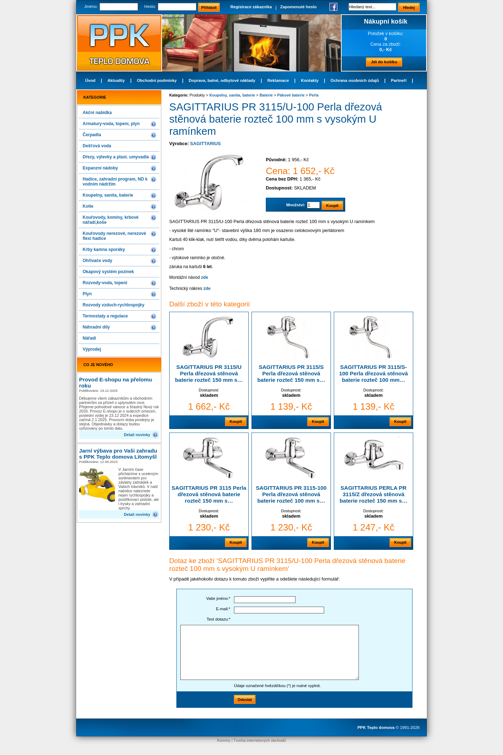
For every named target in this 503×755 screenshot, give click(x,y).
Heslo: (150, 6)
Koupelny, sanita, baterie (108, 195)
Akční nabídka (97, 112)
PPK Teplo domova (376, 727)
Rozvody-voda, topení (105, 282)
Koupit (236, 421)
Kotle (88, 206)
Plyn (87, 293)
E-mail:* (223, 609)
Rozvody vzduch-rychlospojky (114, 304)
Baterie (266, 95)
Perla (314, 95)
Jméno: (91, 6)
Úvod (90, 80)
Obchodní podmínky (157, 80)
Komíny (223, 740)
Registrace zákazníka (251, 7)
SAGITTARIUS (205, 143)
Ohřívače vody (97, 260)
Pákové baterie (291, 95)
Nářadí (89, 338)
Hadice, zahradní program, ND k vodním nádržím (115, 182)
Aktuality (116, 80)
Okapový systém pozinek (108, 271)
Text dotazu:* (218, 619)
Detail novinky (137, 435)
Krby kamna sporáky (104, 249)
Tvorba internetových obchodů (260, 740)
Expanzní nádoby (100, 168)
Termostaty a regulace (105, 316)
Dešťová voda (97, 145)
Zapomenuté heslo (298, 7)
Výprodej (92, 349)
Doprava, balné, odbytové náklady (222, 80)
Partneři (399, 80)
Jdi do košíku (384, 62)
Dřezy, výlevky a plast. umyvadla (116, 156)
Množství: (295, 205)
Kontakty (309, 80)
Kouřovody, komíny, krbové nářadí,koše (110, 220)
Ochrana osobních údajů (355, 80)
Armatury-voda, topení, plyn (111, 123)
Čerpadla (92, 134)
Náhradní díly (96, 327)
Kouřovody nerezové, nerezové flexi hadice (114, 236)
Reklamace (278, 80)
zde (204, 277)
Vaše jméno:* (218, 598)
